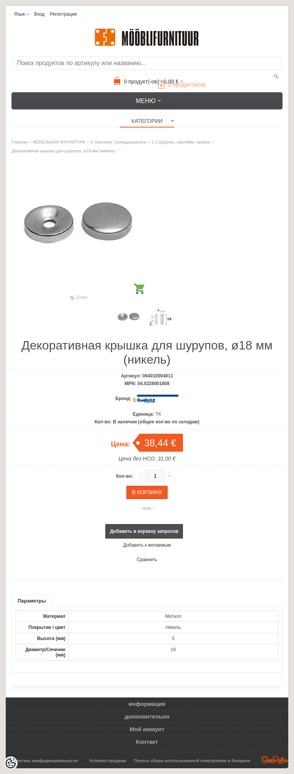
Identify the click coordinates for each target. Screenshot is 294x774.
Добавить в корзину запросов (144, 531)
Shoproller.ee (274, 760)
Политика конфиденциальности (44, 760)
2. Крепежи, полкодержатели (118, 142)
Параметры (32, 601)
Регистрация (63, 14)
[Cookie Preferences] (11, 763)
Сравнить (147, 559)
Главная (19, 142)
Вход (39, 14)
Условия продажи (107, 760)
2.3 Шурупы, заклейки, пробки (181, 142)
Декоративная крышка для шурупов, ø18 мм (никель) (63, 151)
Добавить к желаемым (147, 545)
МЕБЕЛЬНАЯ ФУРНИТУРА (59, 142)
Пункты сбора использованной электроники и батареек (192, 760)
